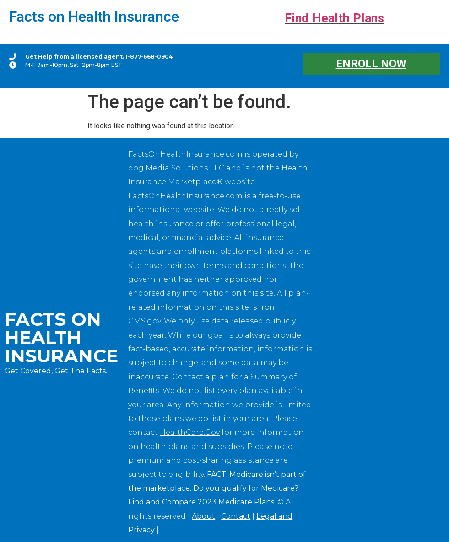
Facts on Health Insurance (94, 16)
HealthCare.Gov (190, 432)
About (203, 516)
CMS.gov (144, 321)
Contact (235, 516)
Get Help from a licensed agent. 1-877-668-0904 (99, 56)
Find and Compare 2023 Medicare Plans (201, 502)
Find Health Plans (334, 18)
